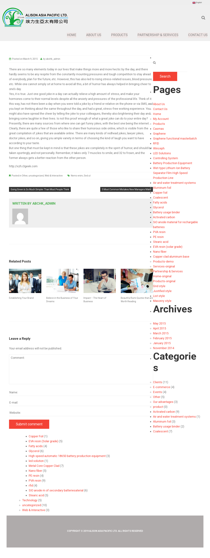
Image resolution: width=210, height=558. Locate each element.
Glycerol (158, 207)
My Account (161, 119)
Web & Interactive (54, 175)
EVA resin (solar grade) (167, 246)
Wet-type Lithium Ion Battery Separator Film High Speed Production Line (171, 173)
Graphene (159, 133)
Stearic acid (160, 241)
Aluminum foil (162, 187)
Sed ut (87, 175)
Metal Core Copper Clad (44, 465)
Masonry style (162, 301)
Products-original (164, 281)
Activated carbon (164, 217)
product (158, 406)
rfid (31, 485)
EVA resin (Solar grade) (43, 441)
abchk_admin (53, 59)
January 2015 (162, 343)
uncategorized (36, 175)
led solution (36, 461)
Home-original (162, 276)
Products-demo (163, 261)
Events (157, 392)
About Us (93, 35)
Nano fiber (160, 251)
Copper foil (160, 192)
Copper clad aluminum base (171, 256)
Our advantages (163, 402)
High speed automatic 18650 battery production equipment (67, 456)
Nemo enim (77, 175)
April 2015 (159, 328)
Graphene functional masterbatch (175, 138)
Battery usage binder (166, 212)
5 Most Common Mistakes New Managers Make (126, 189)
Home (71, 35)
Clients (157, 382)
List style (159, 296)
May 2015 (159, 323)
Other (25, 175)
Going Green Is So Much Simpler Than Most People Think (40, 189)
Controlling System (165, 158)
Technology (29, 500)
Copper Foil (36, 436)
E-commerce (161, 387)
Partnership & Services (157, 35)
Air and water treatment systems (174, 182)
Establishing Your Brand (21, 298)
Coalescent (160, 197)
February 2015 (162, 338)
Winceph (159, 148)
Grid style (159, 286)
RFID (156, 143)
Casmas (158, 128)
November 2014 (163, 348)
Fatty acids (160, 202)
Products (119, 35)
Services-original (164, 266)
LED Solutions (162, 153)
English (197, 3)
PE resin (158, 237)
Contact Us (198, 35)
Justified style (162, 291)
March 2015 (160, 333)
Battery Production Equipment (172, 163)
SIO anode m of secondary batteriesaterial (56, 490)
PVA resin (159, 232)
